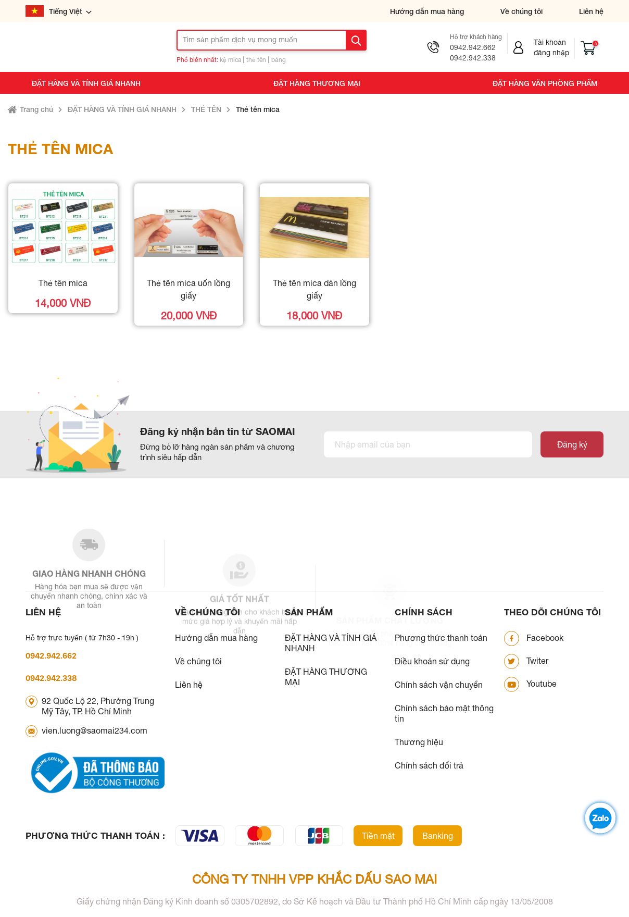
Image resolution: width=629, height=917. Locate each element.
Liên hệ (591, 11)
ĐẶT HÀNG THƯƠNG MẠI (316, 83)
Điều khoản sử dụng (432, 661)
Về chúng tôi (521, 11)
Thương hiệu (419, 742)
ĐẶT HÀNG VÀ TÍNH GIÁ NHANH (86, 83)
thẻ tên (256, 60)
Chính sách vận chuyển (439, 684)
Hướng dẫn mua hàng (427, 11)
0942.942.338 (473, 58)
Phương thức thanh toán (441, 637)
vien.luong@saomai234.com (94, 730)
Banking (437, 835)
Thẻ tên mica (258, 109)
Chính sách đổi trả (429, 765)
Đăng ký (572, 444)
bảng (278, 60)
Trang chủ (36, 109)
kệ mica (230, 60)
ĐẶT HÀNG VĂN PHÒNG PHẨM (545, 83)
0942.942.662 (473, 47)
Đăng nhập (551, 52)
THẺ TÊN (206, 109)
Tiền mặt (378, 835)
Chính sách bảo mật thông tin (444, 713)
